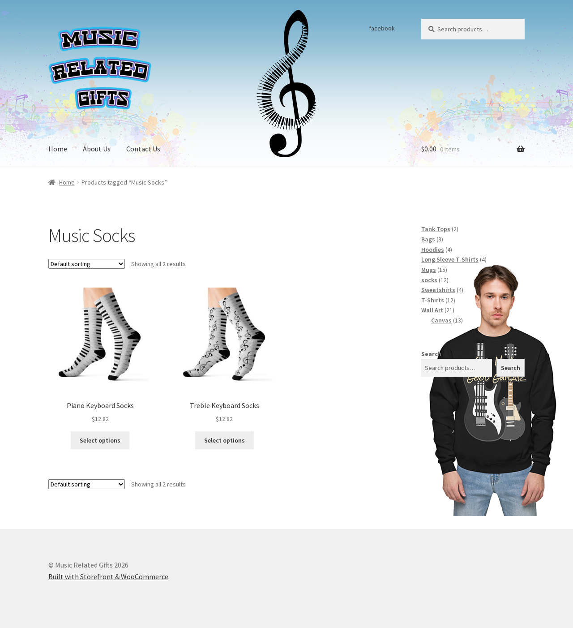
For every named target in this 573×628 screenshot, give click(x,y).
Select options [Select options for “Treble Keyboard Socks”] (224, 440)
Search (431, 354)
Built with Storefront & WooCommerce (108, 576)
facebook (382, 28)
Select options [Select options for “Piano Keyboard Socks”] (100, 440)
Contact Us (143, 148)
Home (57, 148)
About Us (97, 148)
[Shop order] (86, 264)
